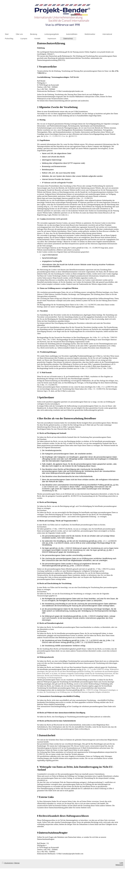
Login (121, 863)
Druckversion (7, 863)
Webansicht (119, 865)
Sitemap (17, 863)
